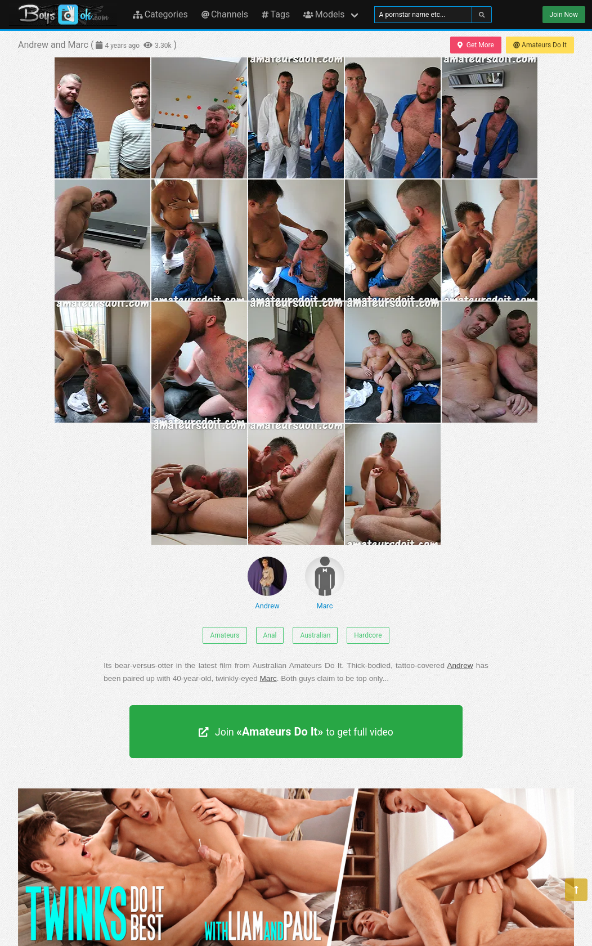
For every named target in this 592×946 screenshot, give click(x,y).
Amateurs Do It (540, 45)
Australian (315, 635)
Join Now (564, 15)
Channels (224, 14)
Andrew (267, 583)
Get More (476, 45)
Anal (270, 635)
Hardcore (368, 635)
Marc (324, 583)
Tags (276, 14)
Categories (160, 14)
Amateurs (224, 635)
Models (323, 14)
